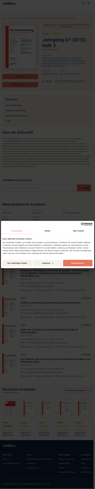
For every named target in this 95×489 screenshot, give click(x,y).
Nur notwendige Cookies (17, 263)
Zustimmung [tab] (16, 231)
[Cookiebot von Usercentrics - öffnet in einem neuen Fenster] (82, 224)
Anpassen (47, 263)
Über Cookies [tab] (78, 231)
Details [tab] (47, 231)
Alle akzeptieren (77, 263)
